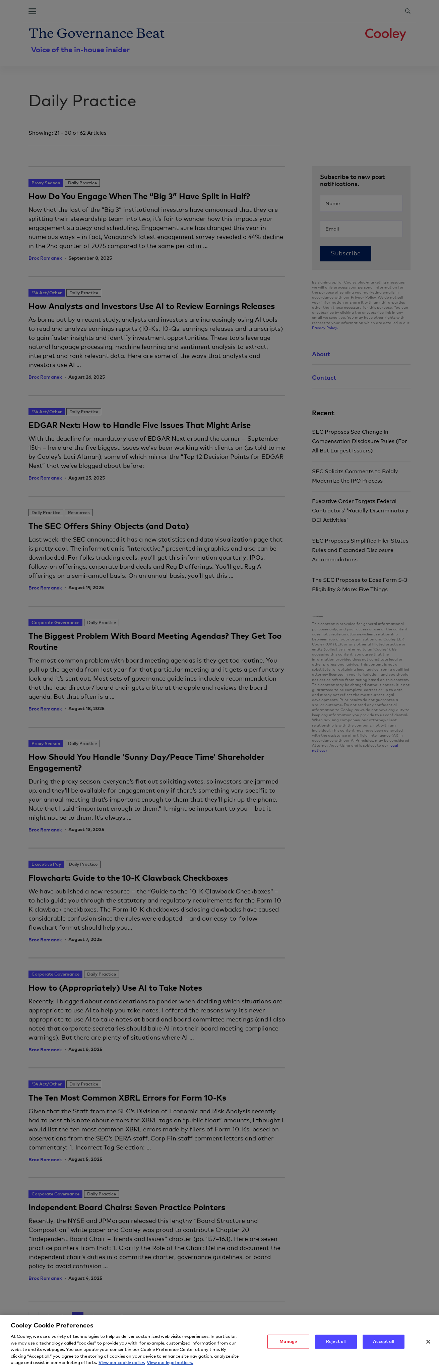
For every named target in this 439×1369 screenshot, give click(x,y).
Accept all (383, 1345)
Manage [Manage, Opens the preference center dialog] (288, 1345)
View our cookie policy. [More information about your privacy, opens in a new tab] (122, 1366)
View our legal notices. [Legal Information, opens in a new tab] (170, 1366)
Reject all (336, 1345)
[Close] (428, 1344)
